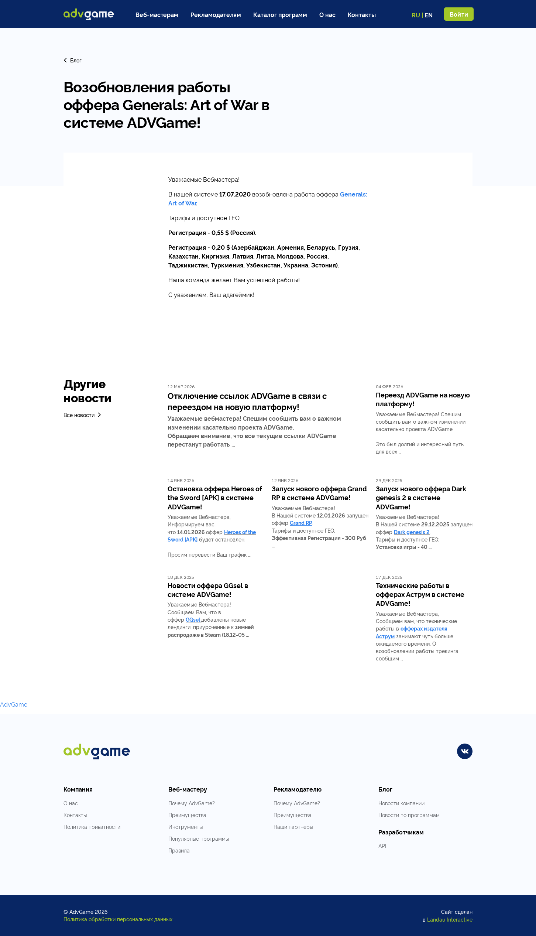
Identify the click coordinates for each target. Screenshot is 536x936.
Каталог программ (280, 14)
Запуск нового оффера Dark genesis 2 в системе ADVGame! (421, 497)
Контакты (362, 14)
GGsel (193, 619)
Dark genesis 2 (412, 531)
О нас (327, 14)
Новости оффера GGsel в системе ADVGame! (208, 589)
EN (429, 15)
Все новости (82, 414)
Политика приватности (91, 826)
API (382, 845)
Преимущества (187, 814)
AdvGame (13, 704)
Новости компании (401, 802)
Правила (179, 850)
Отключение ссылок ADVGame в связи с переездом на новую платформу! (247, 401)
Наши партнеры (293, 826)
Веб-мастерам (156, 14)
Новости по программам (409, 814)
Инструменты (185, 826)
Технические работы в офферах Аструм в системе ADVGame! (420, 594)
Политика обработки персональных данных (117, 918)
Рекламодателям (215, 14)
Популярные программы (198, 838)
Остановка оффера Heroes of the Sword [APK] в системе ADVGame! (215, 497)
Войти (459, 14)
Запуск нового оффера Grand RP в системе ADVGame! (319, 493)
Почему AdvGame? (191, 802)
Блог (72, 60)
